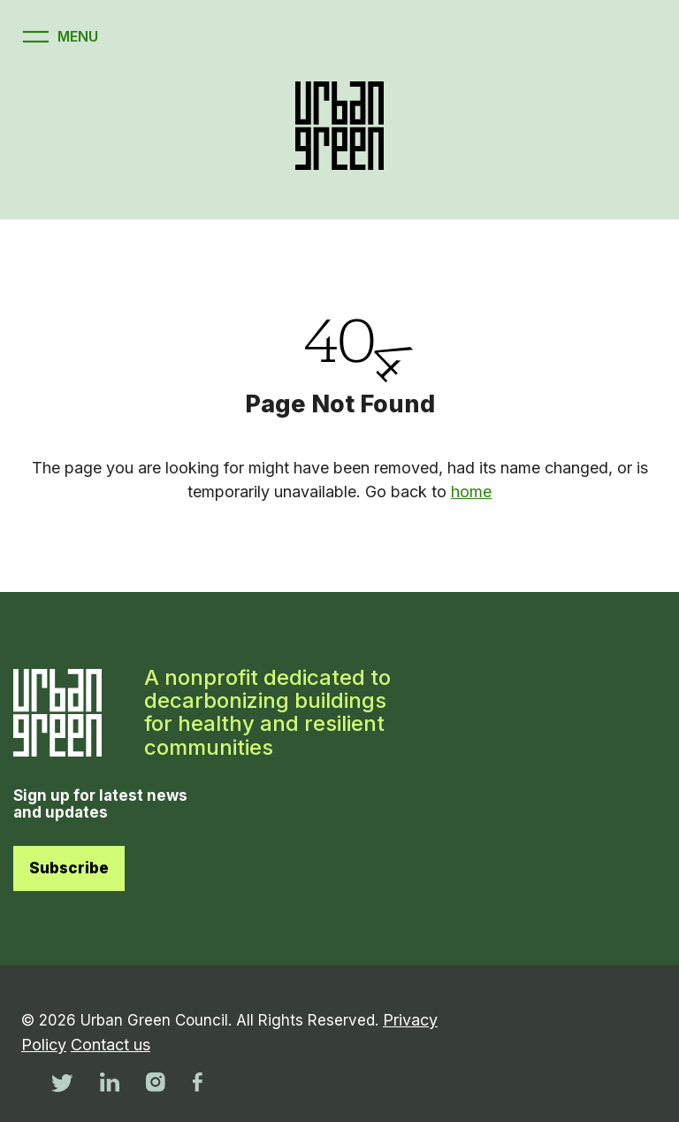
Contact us (110, 1044)
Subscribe (69, 868)
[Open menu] (58, 36)
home (471, 491)
